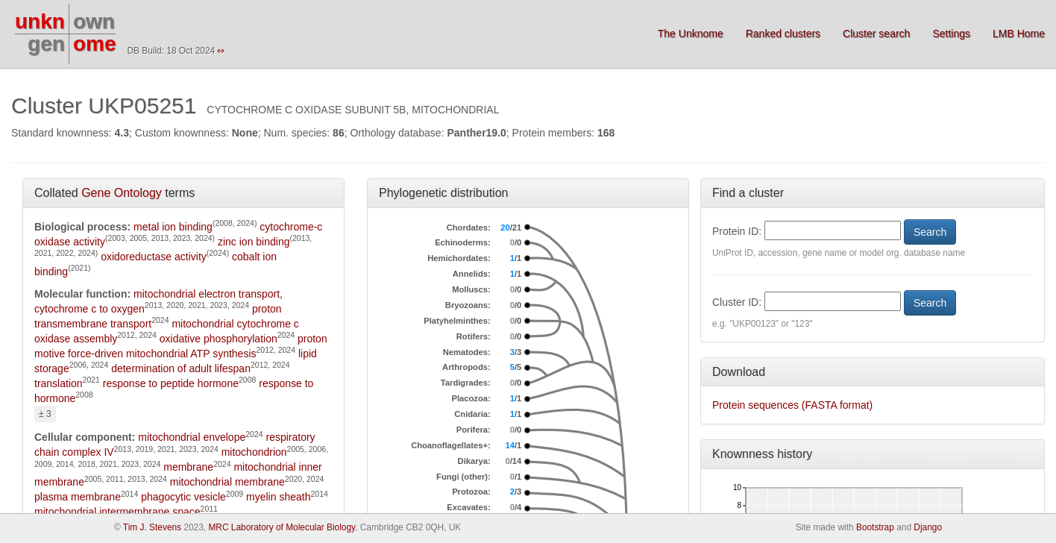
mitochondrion (254, 452)
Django (928, 527)
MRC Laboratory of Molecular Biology (281, 527)
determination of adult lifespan (181, 368)
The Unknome (690, 34)
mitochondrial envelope (191, 437)
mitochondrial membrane (227, 482)
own (94, 21)
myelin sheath (278, 497)
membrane (188, 467)
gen (46, 43)
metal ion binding (173, 227)
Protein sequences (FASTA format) (792, 405)
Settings (951, 34)
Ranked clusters (783, 34)
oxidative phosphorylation (218, 339)
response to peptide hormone (171, 383)
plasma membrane (77, 497)
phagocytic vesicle (183, 497)
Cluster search (876, 34)
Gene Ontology (121, 192)
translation (58, 383)
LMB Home (1019, 34)
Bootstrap (875, 527)
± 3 (45, 414)
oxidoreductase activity (154, 257)
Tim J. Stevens (152, 527)
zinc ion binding (254, 242)
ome (94, 43)
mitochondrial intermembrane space (117, 512)
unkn (40, 21)
